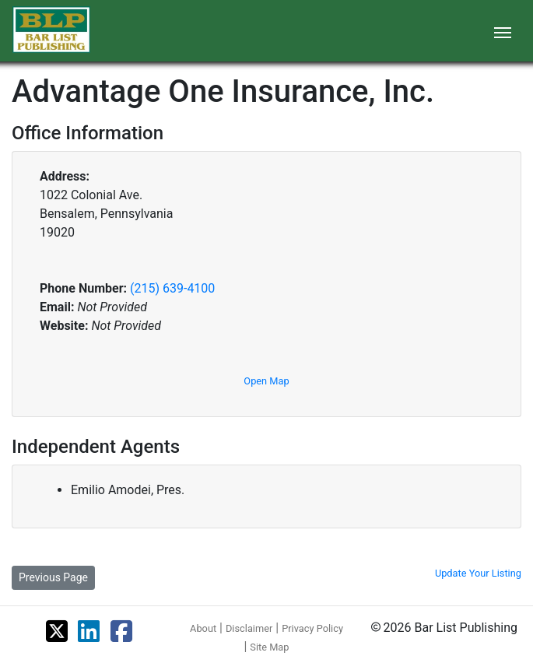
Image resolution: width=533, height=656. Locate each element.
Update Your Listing (478, 573)
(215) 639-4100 (172, 288)
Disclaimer (249, 628)
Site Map (269, 647)
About (203, 628)
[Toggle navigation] (503, 31)
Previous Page (53, 577)
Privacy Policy (312, 628)
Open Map (266, 381)
